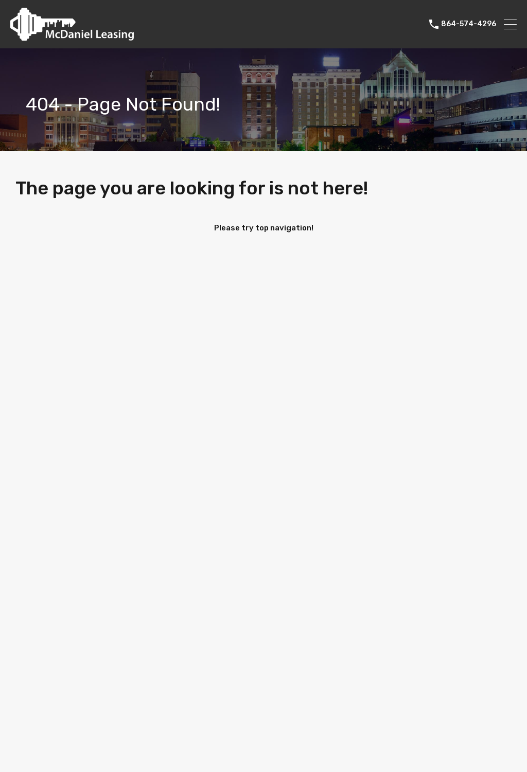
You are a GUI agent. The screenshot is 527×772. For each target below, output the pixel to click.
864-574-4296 (468, 24)
